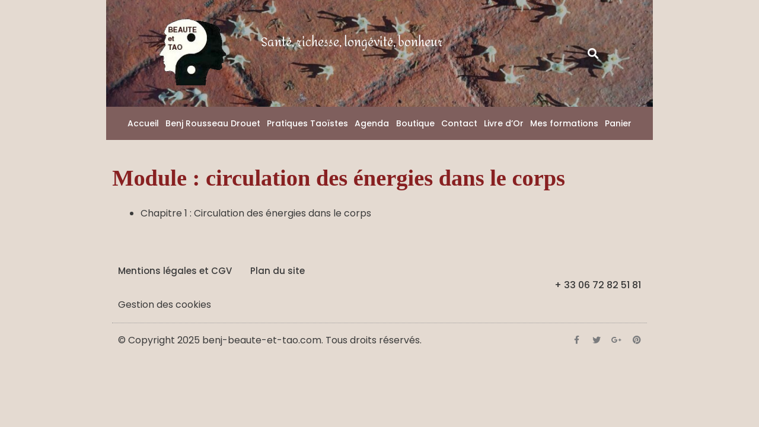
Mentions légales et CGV (175, 271)
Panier (618, 123)
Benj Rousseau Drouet (212, 123)
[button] (593, 53)
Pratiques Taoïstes (307, 123)
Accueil (143, 123)
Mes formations (564, 123)
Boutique (415, 123)
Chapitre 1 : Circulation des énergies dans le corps (256, 213)
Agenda (372, 123)
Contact (459, 123)
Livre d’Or (504, 123)
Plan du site (277, 271)
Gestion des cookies (164, 304)
